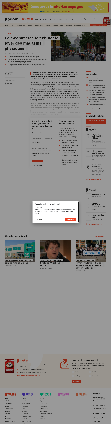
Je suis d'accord (70, 219)
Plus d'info (39, 219)
